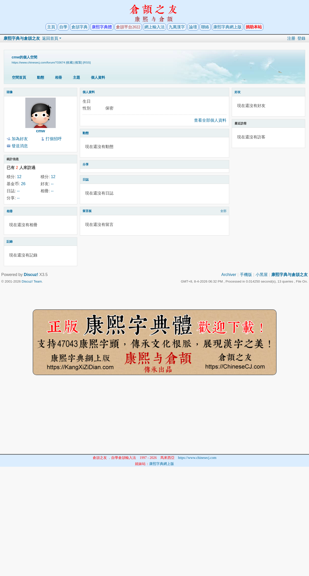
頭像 (10, 92)
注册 (291, 38)
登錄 (301, 38)
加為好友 (20, 139)
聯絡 (205, 27)
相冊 (58, 77)
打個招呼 (54, 139)
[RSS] (87, 62)
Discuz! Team (32, 281)
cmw (40, 131)
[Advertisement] (154, 418)
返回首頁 (50, 38)
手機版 (246, 274)
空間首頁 (19, 77)
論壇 (193, 27)
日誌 (86, 179)
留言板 (87, 211)
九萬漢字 (177, 27)
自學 (63, 27)
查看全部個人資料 (210, 120)
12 (19, 177)
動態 (40, 77)
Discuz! (31, 274)
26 (23, 184)
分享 (86, 164)
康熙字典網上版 (227, 27)
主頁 (51, 27)
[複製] (78, 62)
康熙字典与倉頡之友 (22, 38)
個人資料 (98, 77)
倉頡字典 (79, 27)
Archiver (228, 274)
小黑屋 (262, 274)
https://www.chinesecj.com (197, 458)
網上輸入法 (154, 27)
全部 (223, 211)
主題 (76, 77)
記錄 (10, 241)
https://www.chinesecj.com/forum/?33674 (38, 62)
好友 (238, 92)
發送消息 (20, 146)
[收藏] (69, 62)
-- (52, 184)
